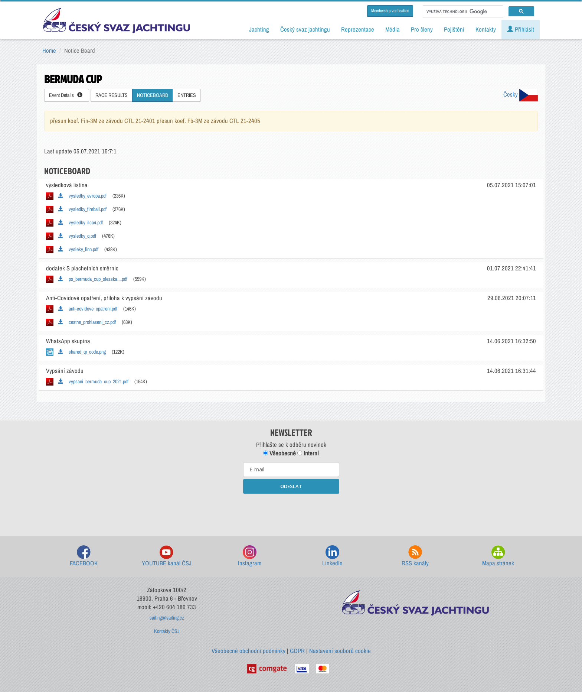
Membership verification (390, 11)
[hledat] (462, 11)
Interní (308, 453)
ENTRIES (186, 95)
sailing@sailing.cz (167, 617)
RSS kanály (415, 556)
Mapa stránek (498, 556)
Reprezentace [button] (357, 29)
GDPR (297, 651)
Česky (520, 94)
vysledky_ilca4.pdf (80, 222)
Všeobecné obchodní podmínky (248, 651)
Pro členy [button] (422, 29)
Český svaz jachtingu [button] (305, 29)
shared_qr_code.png (82, 351)
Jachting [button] (259, 29)
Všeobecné (279, 453)
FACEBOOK (84, 556)
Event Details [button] (65, 95)
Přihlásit (520, 29)
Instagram (249, 556)
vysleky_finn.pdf (78, 249)
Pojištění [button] (454, 29)
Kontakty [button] (485, 29)
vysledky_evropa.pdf (82, 195)
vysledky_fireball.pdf (82, 209)
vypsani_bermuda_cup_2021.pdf (93, 381)
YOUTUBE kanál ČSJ (167, 556)
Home (49, 50)
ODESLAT (291, 486)
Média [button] (392, 29)
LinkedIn (332, 556)
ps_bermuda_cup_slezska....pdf (92, 279)
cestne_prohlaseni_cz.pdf (87, 322)
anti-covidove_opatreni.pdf (87, 308)
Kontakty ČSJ (167, 631)
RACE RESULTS (111, 95)
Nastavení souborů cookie (340, 651)
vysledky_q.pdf (77, 236)
